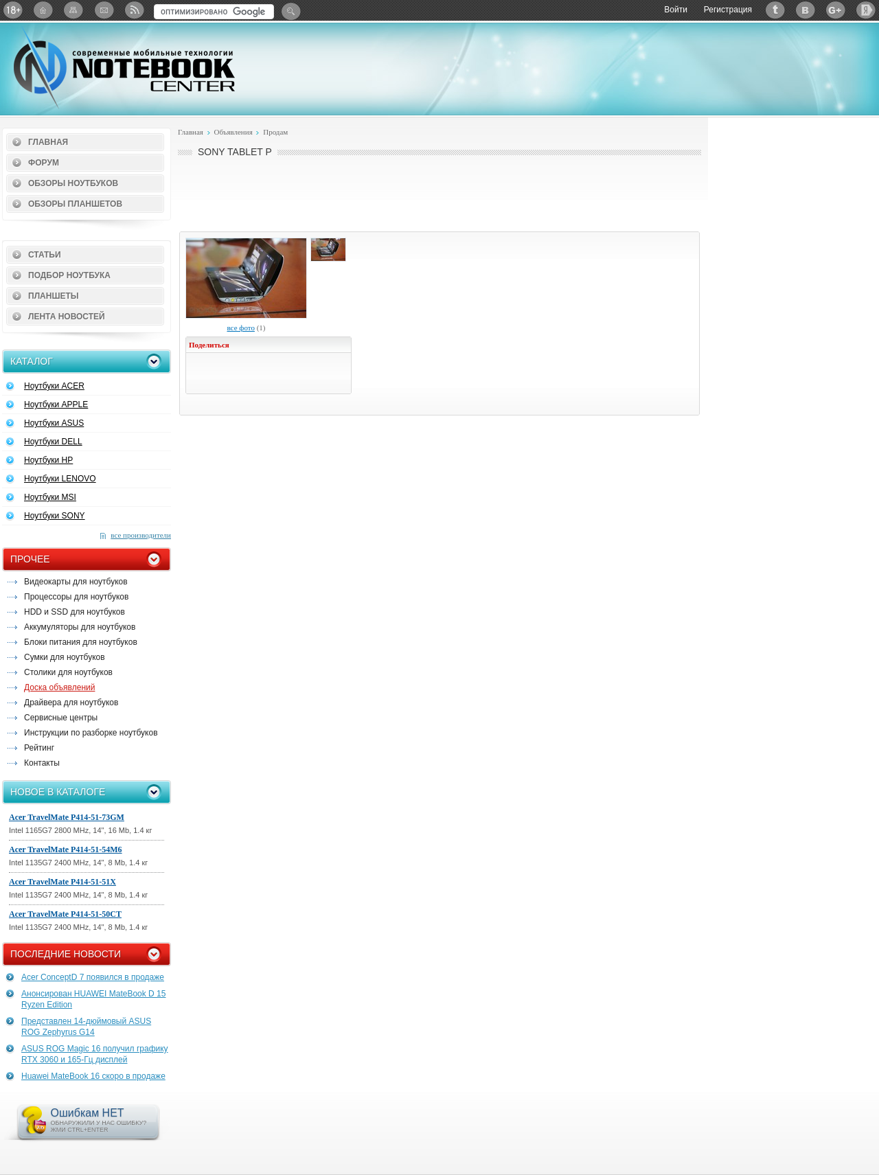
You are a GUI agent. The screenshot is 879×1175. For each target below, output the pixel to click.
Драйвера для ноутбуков (71, 702)
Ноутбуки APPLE (56, 404)
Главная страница (43, 10)
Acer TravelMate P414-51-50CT (65, 914)
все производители (141, 535)
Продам (275, 132)
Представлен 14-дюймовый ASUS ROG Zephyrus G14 (86, 1026)
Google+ (835, 10)
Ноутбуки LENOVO (60, 478)
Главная (48, 142)
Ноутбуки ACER (54, 386)
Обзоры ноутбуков (73, 183)
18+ (13, 10)
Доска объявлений (59, 687)
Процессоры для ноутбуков (76, 597)
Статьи (44, 255)
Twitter (775, 10)
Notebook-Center (124, 67)
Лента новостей (66, 316)
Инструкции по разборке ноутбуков (91, 733)
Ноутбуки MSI (50, 497)
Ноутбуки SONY (54, 516)
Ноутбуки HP (48, 460)
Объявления (233, 132)
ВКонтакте (805, 10)
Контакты (42, 763)
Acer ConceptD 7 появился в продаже (92, 977)
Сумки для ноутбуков (64, 657)
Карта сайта (73, 10)
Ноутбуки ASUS (54, 423)
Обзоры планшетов (75, 204)
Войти (675, 9)
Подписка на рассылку (103, 10)
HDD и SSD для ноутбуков (74, 612)
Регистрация (728, 9)
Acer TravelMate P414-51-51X (62, 882)
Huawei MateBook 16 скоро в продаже (93, 1076)
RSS (134, 10)
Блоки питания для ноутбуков (80, 642)
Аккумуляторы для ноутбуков (79, 627)
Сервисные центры (61, 717)
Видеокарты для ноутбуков (76, 581)
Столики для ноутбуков (68, 672)
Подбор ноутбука (69, 275)
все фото (240, 327)
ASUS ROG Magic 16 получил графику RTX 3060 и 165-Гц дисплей (94, 1054)
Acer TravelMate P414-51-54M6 (65, 849)
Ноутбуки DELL (53, 441)
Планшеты (53, 296)
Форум (43, 163)
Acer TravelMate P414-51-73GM (66, 817)
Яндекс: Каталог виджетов (866, 10)
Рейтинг (39, 748)
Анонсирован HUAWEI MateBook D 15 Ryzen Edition (93, 999)
